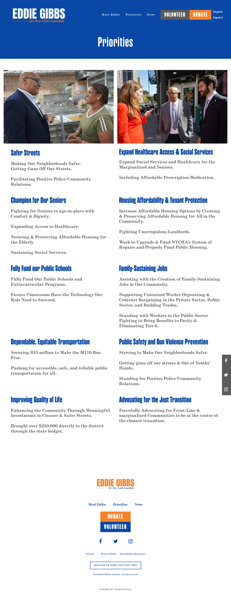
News (151, 15)
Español (218, 17)
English (218, 12)
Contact (90, 554)
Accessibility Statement (132, 554)
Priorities (133, 15)
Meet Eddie (111, 15)
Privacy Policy (108, 554)
